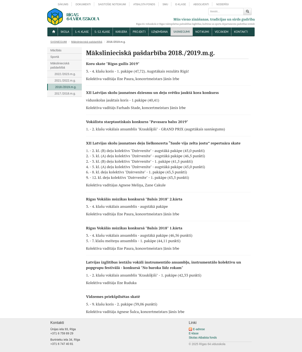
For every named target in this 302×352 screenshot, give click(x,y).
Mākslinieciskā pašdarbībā (86, 41)
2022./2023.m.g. (65, 74)
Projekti (139, 31)
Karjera (121, 31)
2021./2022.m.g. (65, 80)
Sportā (54, 56)
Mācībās (55, 50)
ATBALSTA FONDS (144, 4)
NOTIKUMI (202, 31)
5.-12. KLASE (102, 31)
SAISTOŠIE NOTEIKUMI (112, 4)
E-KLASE (180, 4)
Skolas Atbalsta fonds (203, 337)
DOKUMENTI (83, 4)
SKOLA (65, 31)
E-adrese (199, 329)
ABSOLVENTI (201, 4)
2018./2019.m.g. (65, 87)
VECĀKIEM (221, 31)
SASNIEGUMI (181, 31)
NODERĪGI (222, 4)
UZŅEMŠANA (159, 31)
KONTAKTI (241, 31)
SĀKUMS (63, 4)
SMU (165, 4)
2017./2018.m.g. (65, 93)
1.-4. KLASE (82, 31)
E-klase (194, 333)
